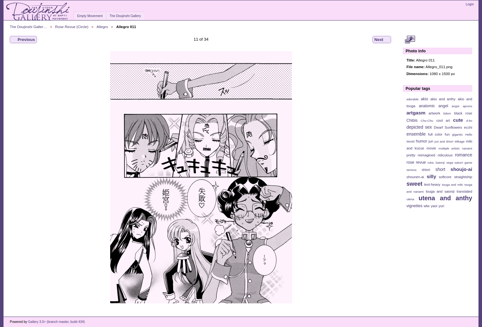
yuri (441, 206)
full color (435, 134)
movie (431, 148)
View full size (410, 39)
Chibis (412, 120)
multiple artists (449, 148)
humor (421, 141)
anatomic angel (433, 106)
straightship (463, 177)
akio (424, 99)
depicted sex (419, 127)
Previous (23, 39)
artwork (434, 113)
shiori (426, 170)
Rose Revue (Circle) (71, 27)
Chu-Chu (427, 120)
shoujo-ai (461, 169)
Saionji (439, 162)
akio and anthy (442, 99)
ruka (431, 162)
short (440, 169)
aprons (467, 106)
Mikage (460, 141)
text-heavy (432, 184)
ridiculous (444, 155)
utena (410, 199)
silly (431, 176)
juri (431, 141)
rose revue (416, 162)
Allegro (102, 27)
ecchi (468, 127)
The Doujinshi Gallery (125, 16)
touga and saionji (440, 191)
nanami (467, 148)
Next (381, 39)
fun (447, 134)
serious (412, 170)
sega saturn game (459, 162)
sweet (415, 183)
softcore (445, 177)
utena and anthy (445, 198)
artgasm (416, 112)
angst (455, 106)
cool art (443, 120)
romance (463, 154)
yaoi (434, 206)
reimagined (426, 155)
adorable (413, 99)
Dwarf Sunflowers (448, 127)
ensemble (416, 134)
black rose (463, 113)
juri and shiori (444, 141)
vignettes (415, 206)
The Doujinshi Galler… (28, 27)
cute (458, 120)
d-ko (469, 120)
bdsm (447, 113)
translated (464, 191)
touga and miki (452, 184)
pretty (411, 155)
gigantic (457, 134)
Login (470, 4)
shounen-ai (415, 177)
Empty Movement (90, 16)
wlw (427, 206)
